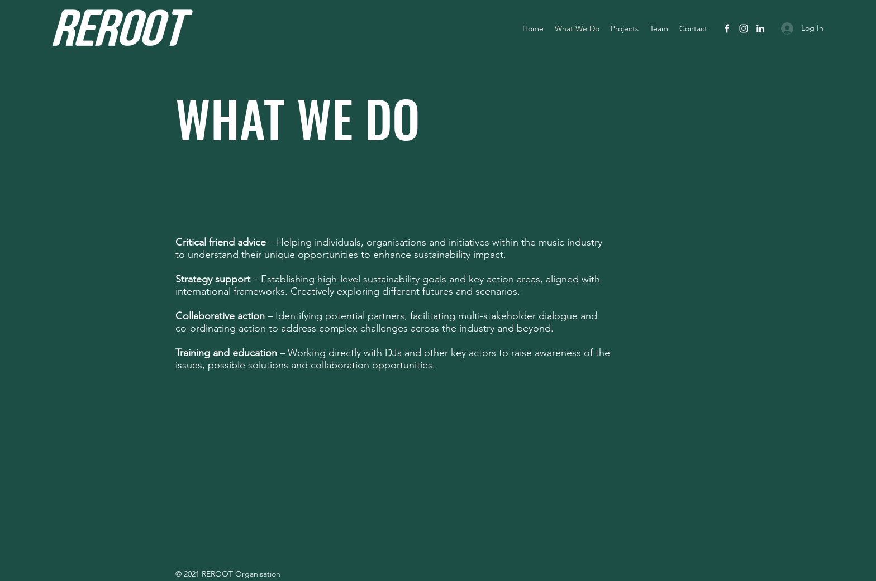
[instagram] (743, 28)
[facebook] (726, 28)
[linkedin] (760, 28)
